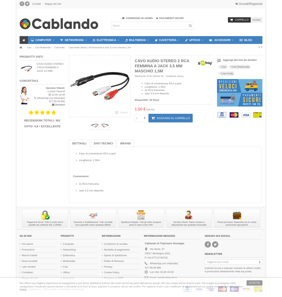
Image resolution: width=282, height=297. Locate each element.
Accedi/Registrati (248, 3)
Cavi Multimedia (240, 66)
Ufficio (66, 272)
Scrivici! (60, 104)
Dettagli (79, 143)
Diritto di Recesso (114, 261)
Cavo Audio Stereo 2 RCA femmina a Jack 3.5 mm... (50, 67)
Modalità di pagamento (117, 249)
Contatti (36, 3)
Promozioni (28, 249)
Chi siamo (27, 243)
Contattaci (27, 272)
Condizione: (171, 76)
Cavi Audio (227, 73)
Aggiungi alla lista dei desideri (240, 60)
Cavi (223, 66)
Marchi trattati (29, 255)
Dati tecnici (103, 143)
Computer (68, 243)
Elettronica (69, 255)
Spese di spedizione (115, 255)
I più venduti (28, 266)
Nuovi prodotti (29, 261)
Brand (125, 143)
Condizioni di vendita (115, 243)
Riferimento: (140, 76)
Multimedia (69, 261)
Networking (69, 249)
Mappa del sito (53, 3)
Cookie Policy (111, 272)
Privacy (108, 266)
